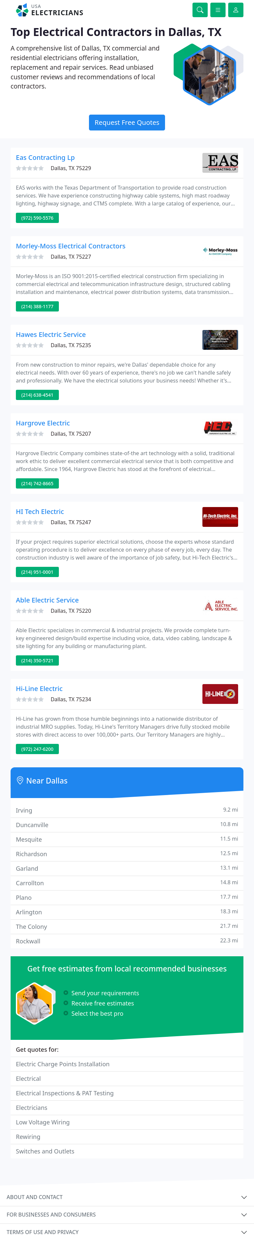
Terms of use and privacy (43, 1232)
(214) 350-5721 (37, 660)
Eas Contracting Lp (45, 157)
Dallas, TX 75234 (71, 699)
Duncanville (127, 825)
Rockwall (127, 941)
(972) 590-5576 (37, 218)
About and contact (35, 1197)
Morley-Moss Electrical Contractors (70, 245)
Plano (127, 897)
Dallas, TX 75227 (71, 256)
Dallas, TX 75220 (71, 610)
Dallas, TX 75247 (71, 522)
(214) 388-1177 (37, 306)
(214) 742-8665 (37, 483)
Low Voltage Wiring (43, 1122)
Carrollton (127, 883)
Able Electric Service (47, 600)
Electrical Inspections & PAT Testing (65, 1093)
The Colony (127, 926)
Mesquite (127, 839)
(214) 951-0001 (37, 572)
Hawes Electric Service (51, 334)
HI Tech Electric (40, 511)
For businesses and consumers (51, 1214)
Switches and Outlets (45, 1151)
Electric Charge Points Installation (62, 1064)
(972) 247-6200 (37, 749)
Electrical (28, 1078)
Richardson (127, 854)
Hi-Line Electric (39, 688)
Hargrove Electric (43, 423)
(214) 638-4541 (37, 395)
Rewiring (28, 1137)
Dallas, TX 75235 (71, 345)
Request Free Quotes (127, 122)
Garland (127, 868)
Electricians (31, 1108)
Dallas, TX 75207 (71, 433)
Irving (127, 810)
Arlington (127, 912)
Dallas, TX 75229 (71, 168)
